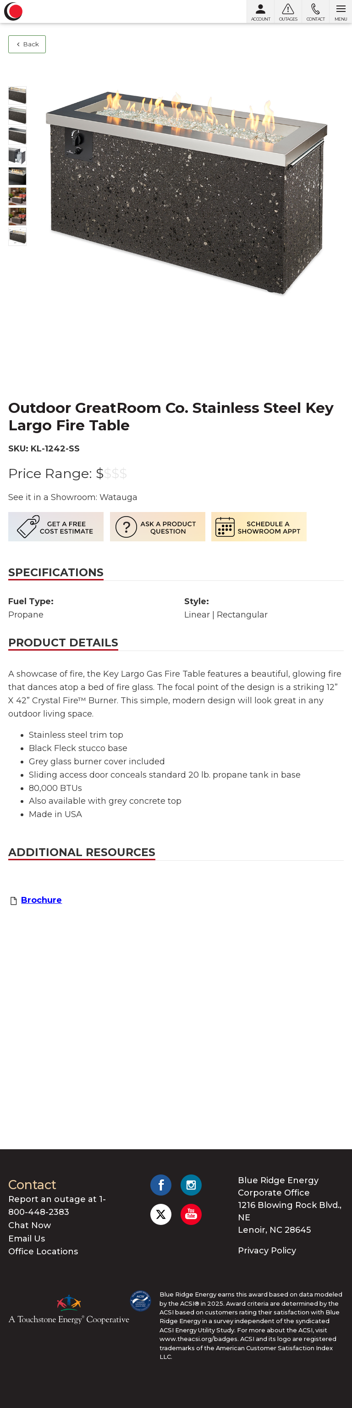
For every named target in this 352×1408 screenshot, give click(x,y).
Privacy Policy (267, 1251)
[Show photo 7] (17, 216)
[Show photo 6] (17, 196)
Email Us (26, 1239)
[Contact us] (315, 11)
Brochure (41, 900)
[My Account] (260, 11)
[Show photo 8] (17, 237)
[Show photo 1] (17, 95)
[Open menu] (340, 11)
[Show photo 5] (17, 176)
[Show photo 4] (17, 156)
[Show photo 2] (17, 115)
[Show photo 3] (17, 136)
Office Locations (43, 1252)
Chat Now (29, 1225)
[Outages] (288, 11)
